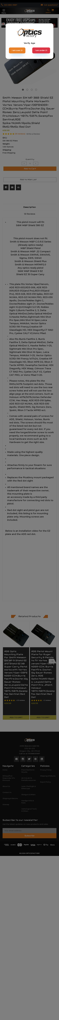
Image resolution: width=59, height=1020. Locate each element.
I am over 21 (17, 50)
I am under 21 (41, 50)
